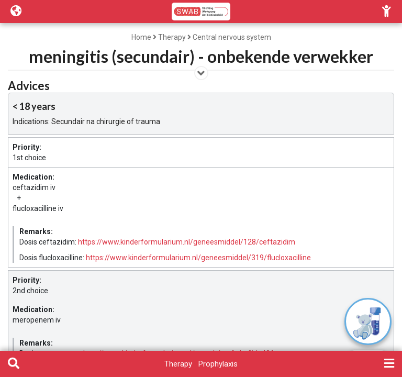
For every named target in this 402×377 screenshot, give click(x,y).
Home (141, 37)
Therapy (172, 37)
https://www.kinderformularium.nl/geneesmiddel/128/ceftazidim (186, 242)
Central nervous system (232, 37)
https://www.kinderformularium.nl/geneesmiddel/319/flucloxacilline (198, 257)
